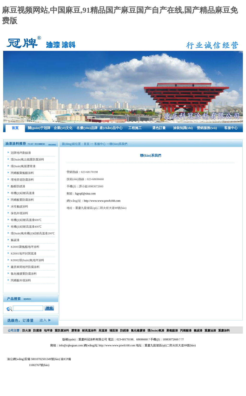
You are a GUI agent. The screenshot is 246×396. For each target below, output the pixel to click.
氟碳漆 (198, 330)
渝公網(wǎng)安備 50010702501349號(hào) (33, 359)
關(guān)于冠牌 (39, 128)
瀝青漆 (75, 330)
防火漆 (26, 330)
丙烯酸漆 (186, 330)
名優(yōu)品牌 (86, 128)
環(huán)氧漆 (155, 330)
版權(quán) (69, 339)
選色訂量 (159, 128)
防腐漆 (37, 330)
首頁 (15, 128)
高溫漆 (103, 330)
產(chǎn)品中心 (111, 128)
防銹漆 (124, 330)
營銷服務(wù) (207, 128)
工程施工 (135, 128)
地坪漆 (48, 330)
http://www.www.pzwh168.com (102, 200)
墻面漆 (113, 330)
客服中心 (231, 128)
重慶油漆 (210, 330)
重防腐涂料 (62, 330)
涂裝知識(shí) (183, 128)
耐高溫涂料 (89, 330)
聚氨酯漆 (172, 330)
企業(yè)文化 (63, 128)
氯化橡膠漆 (138, 330)
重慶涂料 (224, 330)
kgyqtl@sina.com (85, 193)
